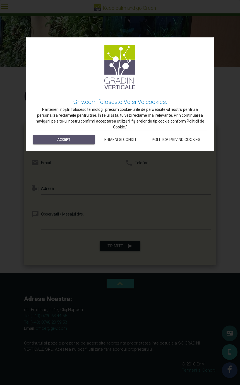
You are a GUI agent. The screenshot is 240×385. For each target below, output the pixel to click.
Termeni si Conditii (120, 139)
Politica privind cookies (176, 139)
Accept (63, 139)
